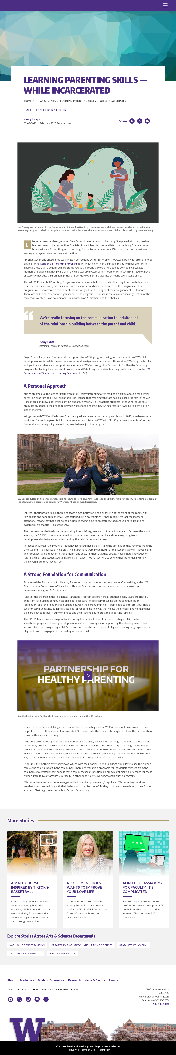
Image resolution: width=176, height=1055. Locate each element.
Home (28, 101)
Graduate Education (133, 945)
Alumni (113, 980)
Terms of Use (87, 1049)
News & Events (46, 101)
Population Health (62, 953)
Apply (11, 989)
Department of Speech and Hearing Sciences (82, 945)
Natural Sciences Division (27, 945)
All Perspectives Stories (46, 110)
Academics (26, 980)
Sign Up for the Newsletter (60, 989)
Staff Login (104, 1049)
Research (74, 980)
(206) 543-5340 (160, 1004)
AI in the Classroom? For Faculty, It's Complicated (142, 887)
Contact (23, 989)
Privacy (73, 1049)
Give (35, 989)
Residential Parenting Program (58, 263)
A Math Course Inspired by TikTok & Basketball (30, 887)
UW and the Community (26, 953)
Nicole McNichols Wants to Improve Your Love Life (84, 887)
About (11, 980)
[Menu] (165, 5)
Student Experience (51, 980)
